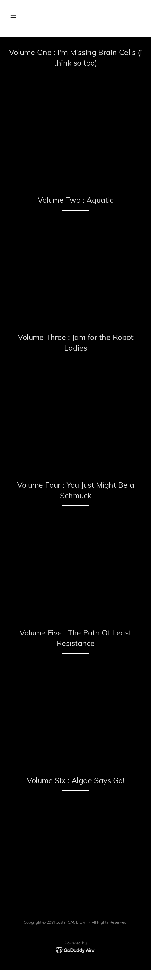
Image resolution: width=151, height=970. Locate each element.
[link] (75, 950)
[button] (13, 16)
